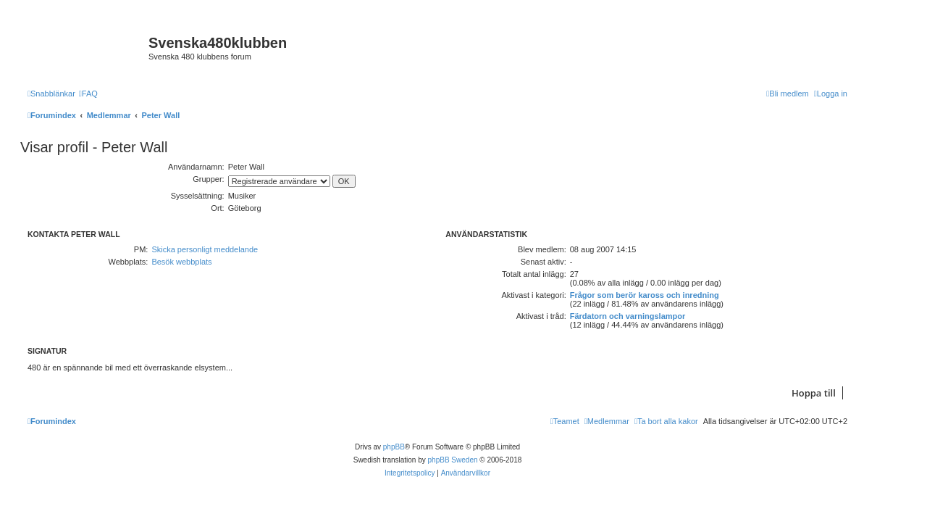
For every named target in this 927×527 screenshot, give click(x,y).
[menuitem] (88, 93)
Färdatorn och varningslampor (628, 316)
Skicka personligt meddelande (204, 249)
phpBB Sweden (453, 460)
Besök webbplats (181, 261)
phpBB (394, 447)
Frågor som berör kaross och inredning (644, 295)
